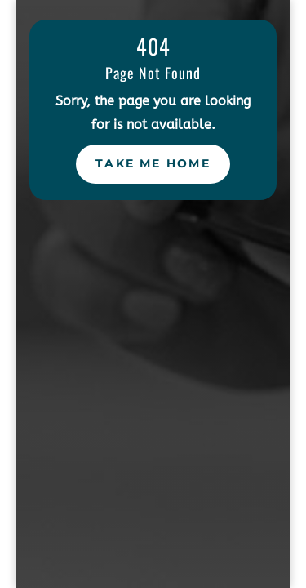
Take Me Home (153, 163)
